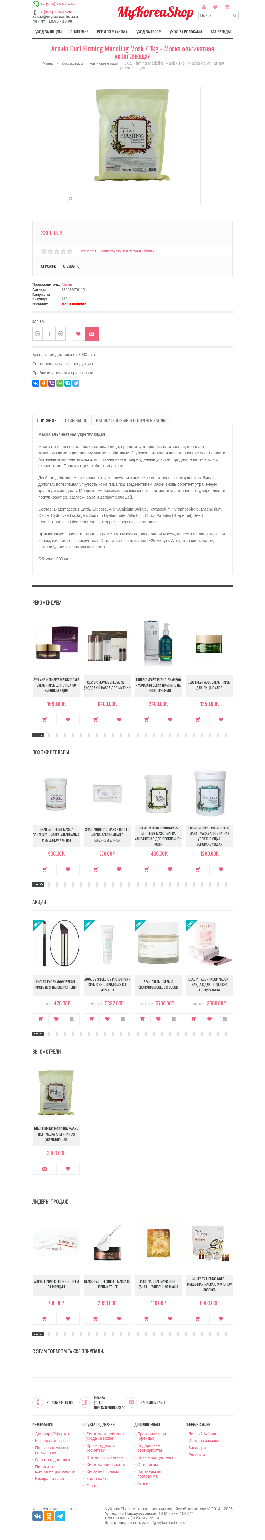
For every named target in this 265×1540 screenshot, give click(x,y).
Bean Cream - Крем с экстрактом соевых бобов (158, 984)
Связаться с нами (102, 1471)
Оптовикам (147, 1463)
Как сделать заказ (51, 1440)
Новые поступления (155, 1456)
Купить (45, 719)
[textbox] (218, 15)
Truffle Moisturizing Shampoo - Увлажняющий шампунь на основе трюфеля (158, 685)
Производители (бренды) (151, 1435)
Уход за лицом (47, 31)
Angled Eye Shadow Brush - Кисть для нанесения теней (56, 984)
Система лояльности (105, 1463)
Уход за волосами (186, 31)
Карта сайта (97, 1477)
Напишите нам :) (153, 1401)
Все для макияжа (112, 31)
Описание (48, 265)
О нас (91, 1485)
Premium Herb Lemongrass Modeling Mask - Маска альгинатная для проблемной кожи (158, 835)
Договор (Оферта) (52, 1433)
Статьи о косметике (104, 1456)
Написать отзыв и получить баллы (128, 250)
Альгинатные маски (104, 63)
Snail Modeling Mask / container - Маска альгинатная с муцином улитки (56, 835)
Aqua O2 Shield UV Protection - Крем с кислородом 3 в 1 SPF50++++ (107, 984)
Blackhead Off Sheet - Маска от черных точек (107, 1284)
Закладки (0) (215, 6)
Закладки (197, 1447)
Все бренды (222, 31)
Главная (48, 63)
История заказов (203, 1440)
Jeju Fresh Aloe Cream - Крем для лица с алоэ (209, 685)
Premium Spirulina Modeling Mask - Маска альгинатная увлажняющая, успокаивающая (209, 835)
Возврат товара (49, 1477)
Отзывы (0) (71, 265)
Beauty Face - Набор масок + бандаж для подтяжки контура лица (209, 984)
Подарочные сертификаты (149, 1447)
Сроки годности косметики (100, 1447)
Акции (142, 1482)
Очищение (79, 31)
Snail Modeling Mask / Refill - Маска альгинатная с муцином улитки (107, 835)
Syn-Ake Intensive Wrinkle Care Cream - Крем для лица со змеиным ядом (56, 685)
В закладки (78, 333)
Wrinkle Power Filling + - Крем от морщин (56, 1284)
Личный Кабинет (203, 1433)
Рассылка (197, 1454)
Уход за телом (149, 31)
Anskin (67, 284)
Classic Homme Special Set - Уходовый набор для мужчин (107, 685)
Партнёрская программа (149, 1473)
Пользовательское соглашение (52, 1449)
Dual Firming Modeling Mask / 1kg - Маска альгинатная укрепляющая (56, 1134)
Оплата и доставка (52, 1459)
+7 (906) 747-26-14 (57, 4)
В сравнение (72, 1018)
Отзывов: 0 (88, 250)
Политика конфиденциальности (55, 1468)
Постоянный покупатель (203, 6)
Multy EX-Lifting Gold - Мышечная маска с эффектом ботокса (209, 1284)
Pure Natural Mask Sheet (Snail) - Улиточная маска (158, 1284)
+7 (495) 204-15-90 (55, 12)
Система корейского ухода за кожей (105, 1435)
